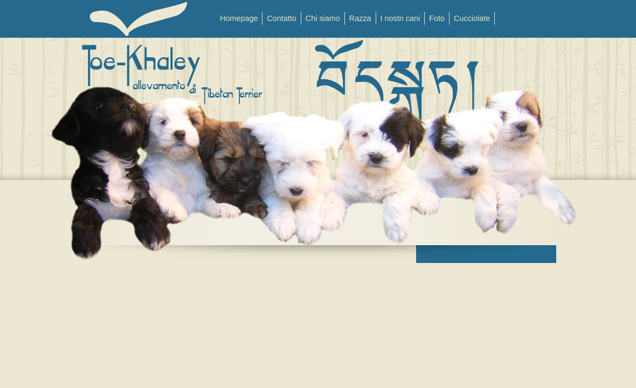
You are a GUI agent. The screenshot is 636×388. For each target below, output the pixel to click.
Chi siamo (323, 18)
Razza (360, 18)
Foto (437, 18)
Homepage (239, 18)
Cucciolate (472, 18)
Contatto (281, 18)
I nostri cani (400, 18)
